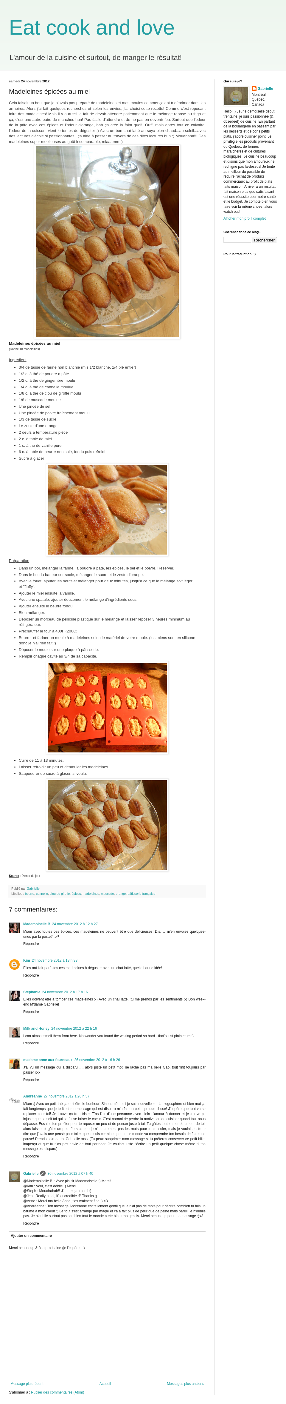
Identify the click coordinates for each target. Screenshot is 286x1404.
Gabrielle (30, 1173)
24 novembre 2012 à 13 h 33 (54, 960)
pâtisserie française (141, 893)
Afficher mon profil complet (244, 218)
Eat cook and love (92, 27)
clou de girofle (60, 893)
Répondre (31, 944)
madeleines (91, 893)
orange (121, 893)
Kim (26, 960)
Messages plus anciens (185, 1384)
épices (76, 893)
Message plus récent (26, 1384)
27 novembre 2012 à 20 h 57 (66, 1096)
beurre (29, 893)
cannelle (42, 893)
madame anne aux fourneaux (47, 1060)
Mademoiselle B (36, 924)
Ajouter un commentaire (31, 1236)
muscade (107, 893)
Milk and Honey (36, 1028)
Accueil (105, 1384)
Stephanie (31, 992)
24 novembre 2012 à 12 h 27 (75, 924)
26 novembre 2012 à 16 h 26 (97, 1060)
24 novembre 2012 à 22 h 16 (74, 1028)
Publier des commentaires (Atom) (57, 1392)
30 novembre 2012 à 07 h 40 (70, 1173)
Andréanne (32, 1096)
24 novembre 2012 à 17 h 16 (65, 992)
